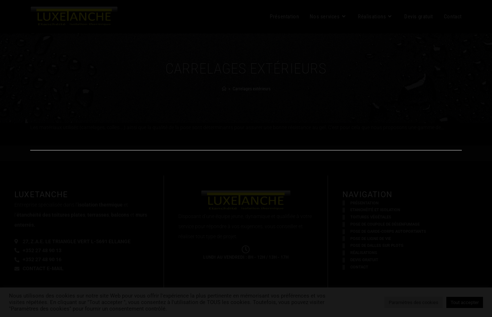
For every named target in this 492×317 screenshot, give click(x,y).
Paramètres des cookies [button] (413, 302)
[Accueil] (224, 88)
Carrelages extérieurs (251, 88)
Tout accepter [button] (465, 302)
